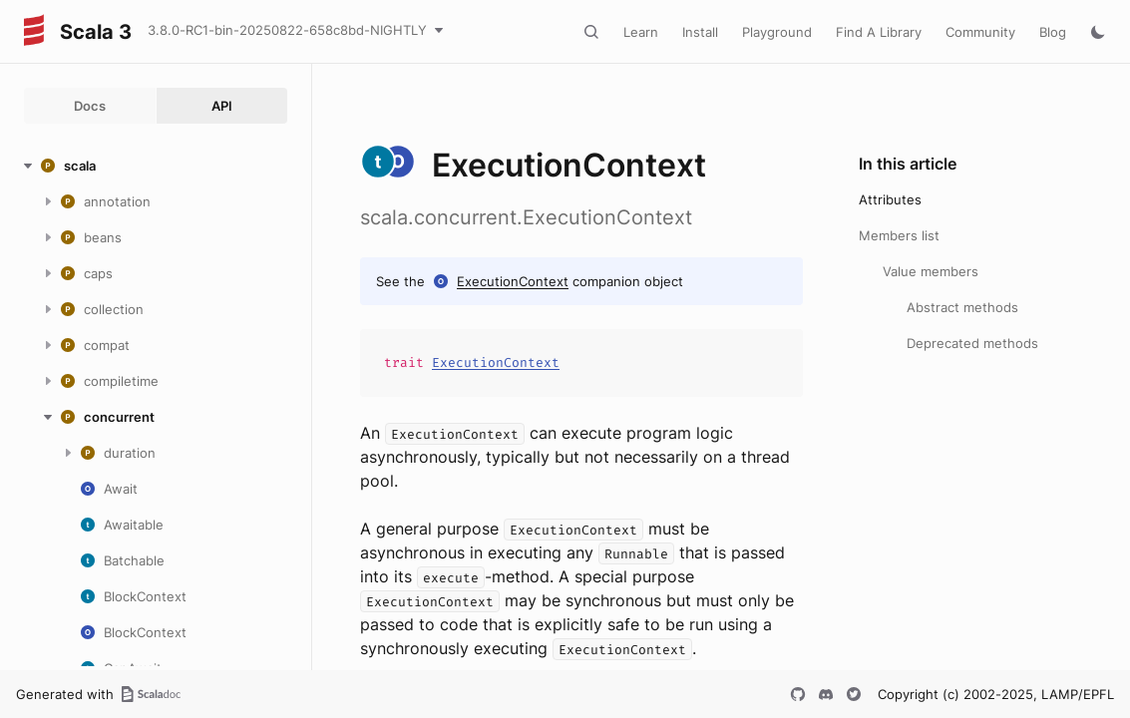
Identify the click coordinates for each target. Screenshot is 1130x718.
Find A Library (879, 32)
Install (700, 32)
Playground (777, 32)
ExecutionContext (512, 281)
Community (980, 32)
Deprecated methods (972, 343)
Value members (930, 271)
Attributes (890, 199)
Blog (1052, 32)
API (221, 106)
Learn (640, 32)
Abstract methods (962, 307)
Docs (90, 106)
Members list (899, 235)
